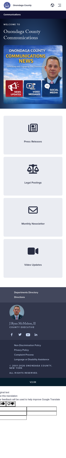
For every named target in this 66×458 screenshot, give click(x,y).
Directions (19, 297)
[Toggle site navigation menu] (59, 5)
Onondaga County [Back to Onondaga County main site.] (22, 5)
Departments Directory (26, 292)
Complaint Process (24, 354)
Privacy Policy (21, 350)
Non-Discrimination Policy (27, 345)
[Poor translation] (10, 404)
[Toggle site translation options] (52, 5)
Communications (12, 14)
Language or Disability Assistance (31, 359)
